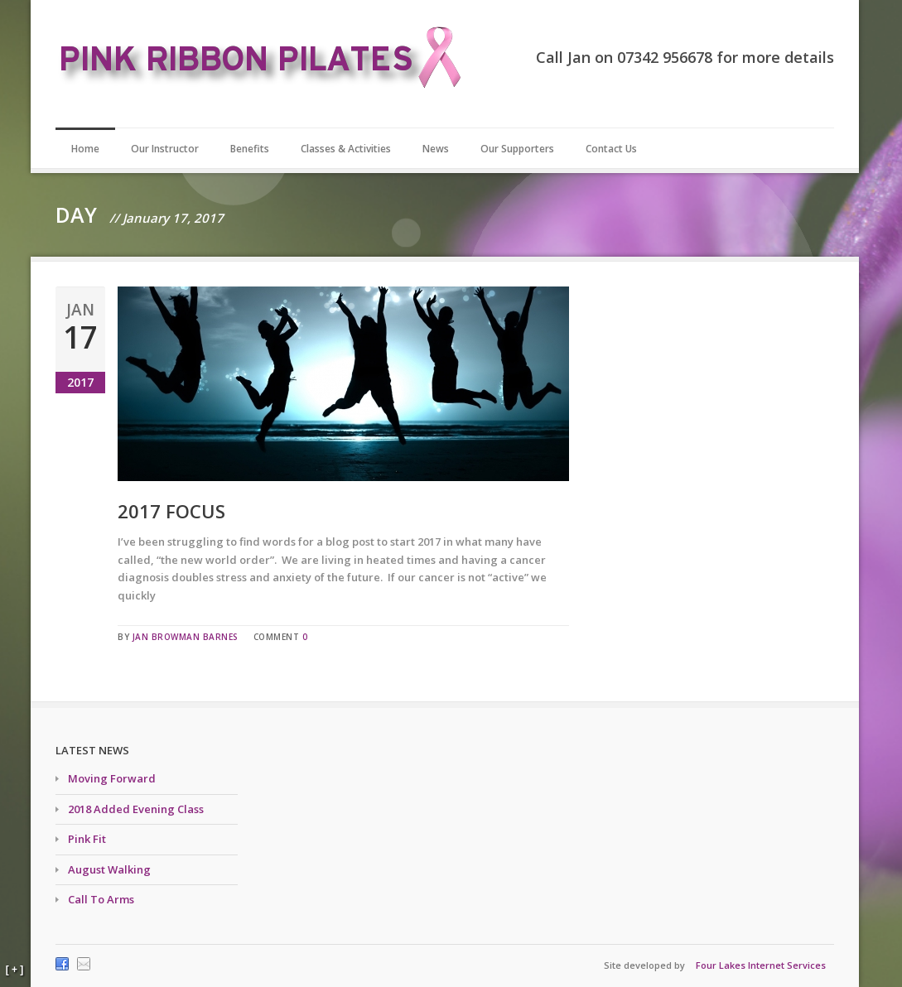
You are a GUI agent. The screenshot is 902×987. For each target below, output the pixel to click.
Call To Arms (101, 899)
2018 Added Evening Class (136, 809)
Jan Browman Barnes (186, 637)
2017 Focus (171, 510)
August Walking (109, 869)
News (435, 149)
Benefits (249, 149)
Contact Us (611, 149)
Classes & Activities (346, 149)
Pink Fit (87, 838)
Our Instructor (165, 149)
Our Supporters (517, 149)
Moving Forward (112, 778)
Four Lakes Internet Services (761, 965)
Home (85, 149)
